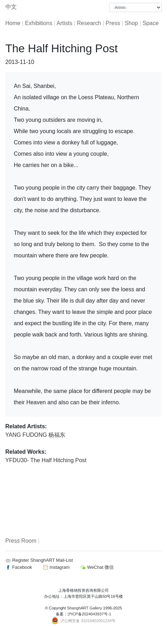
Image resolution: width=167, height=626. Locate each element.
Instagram (56, 567)
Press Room (20, 541)
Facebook (18, 567)
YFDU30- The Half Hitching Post (46, 460)
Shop (131, 23)
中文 (11, 7)
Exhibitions (38, 23)
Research (89, 23)
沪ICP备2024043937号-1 (89, 614)
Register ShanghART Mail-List (42, 560)
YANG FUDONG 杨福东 (35, 435)
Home (12, 23)
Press (113, 23)
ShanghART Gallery (84, 608)
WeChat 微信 (97, 567)
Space (151, 23)
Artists (64, 23)
